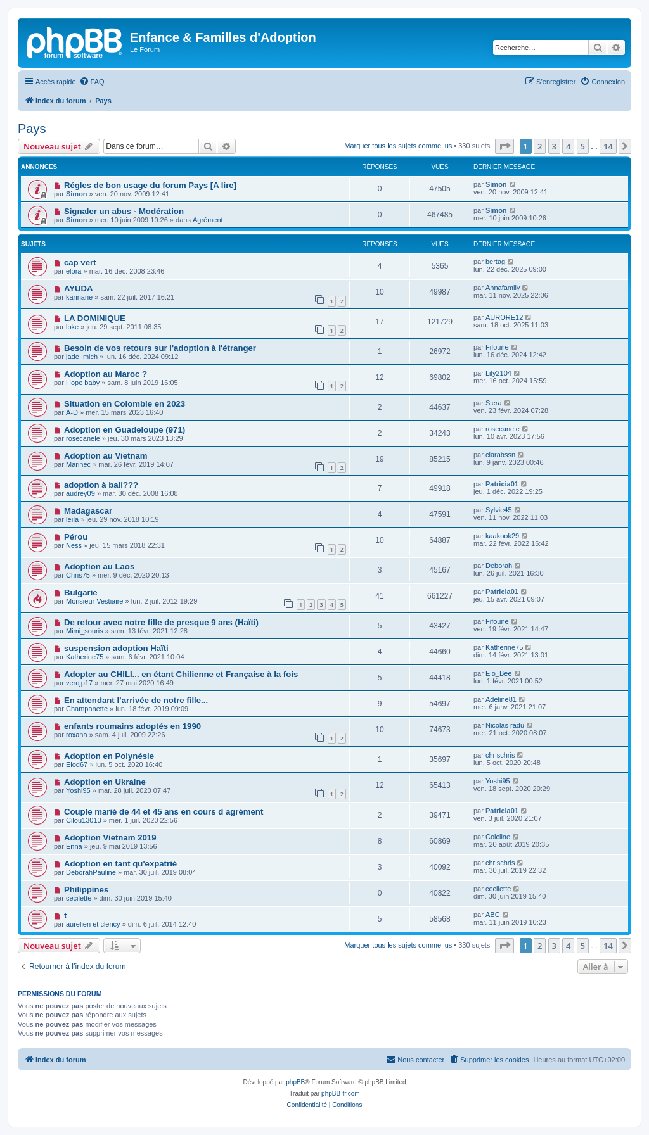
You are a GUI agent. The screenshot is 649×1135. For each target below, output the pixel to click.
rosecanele (83, 438)
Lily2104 (498, 373)
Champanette (87, 709)
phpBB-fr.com (340, 1093)
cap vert (80, 262)
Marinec (78, 464)
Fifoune (497, 347)
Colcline (497, 836)
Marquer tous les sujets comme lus (398, 145)
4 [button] (568, 146)
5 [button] (583, 146)
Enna (74, 846)
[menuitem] (92, 81)
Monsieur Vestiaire (95, 601)
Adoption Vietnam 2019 (110, 837)
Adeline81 (501, 699)
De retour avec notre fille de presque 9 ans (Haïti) (161, 622)
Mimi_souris (84, 631)
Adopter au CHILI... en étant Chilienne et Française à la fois (181, 674)
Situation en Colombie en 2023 (124, 404)
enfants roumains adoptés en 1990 (132, 726)
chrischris (500, 755)
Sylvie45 (498, 510)
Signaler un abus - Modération (124, 211)
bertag (495, 261)
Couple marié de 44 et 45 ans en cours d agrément (163, 811)
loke (72, 327)
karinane (79, 297)
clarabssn (500, 455)
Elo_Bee (498, 673)
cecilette (78, 898)
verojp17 (79, 683)
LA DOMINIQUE (94, 318)
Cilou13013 (83, 820)
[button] (504, 146)
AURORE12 (504, 317)
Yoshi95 (78, 790)
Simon (76, 194)
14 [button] (608, 146)
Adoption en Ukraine (105, 782)
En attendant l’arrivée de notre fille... (136, 700)
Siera (493, 403)
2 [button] (539, 146)
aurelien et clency (93, 924)
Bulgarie (81, 592)
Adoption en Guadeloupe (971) (124, 429)
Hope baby (83, 382)
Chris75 (78, 575)
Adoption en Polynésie (109, 756)
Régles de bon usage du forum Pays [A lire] (150, 185)
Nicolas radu (504, 725)
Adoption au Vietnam (106, 455)
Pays (32, 129)
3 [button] (554, 146)
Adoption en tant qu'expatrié (120, 863)
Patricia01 (501, 484)
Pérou (75, 537)
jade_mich (82, 356)
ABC (492, 914)
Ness (74, 545)
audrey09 (80, 493)
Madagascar (88, 511)
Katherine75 (84, 657)
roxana (76, 735)
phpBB (295, 1082)
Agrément (208, 220)
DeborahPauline (91, 872)
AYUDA (78, 288)
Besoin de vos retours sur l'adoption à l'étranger (160, 348)
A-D (72, 412)
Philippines (86, 889)
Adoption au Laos (99, 566)
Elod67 (76, 764)
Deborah (498, 565)
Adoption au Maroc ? (105, 374)
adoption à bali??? (101, 485)
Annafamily (502, 287)
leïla (72, 519)
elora (73, 271)
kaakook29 (502, 536)
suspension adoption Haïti (116, 648)
